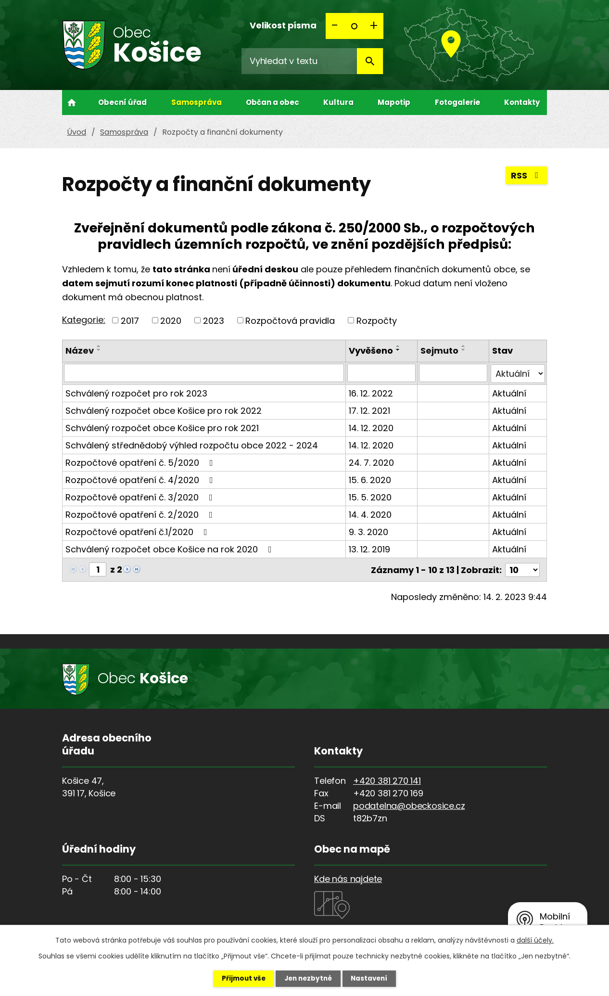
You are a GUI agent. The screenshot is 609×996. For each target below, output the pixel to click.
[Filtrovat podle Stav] (518, 373)
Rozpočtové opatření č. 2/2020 (140, 514)
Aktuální (510, 392)
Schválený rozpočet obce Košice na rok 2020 (170, 548)
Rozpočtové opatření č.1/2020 (138, 531)
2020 (170, 320)
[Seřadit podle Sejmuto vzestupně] (464, 346)
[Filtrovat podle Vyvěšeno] (382, 373)
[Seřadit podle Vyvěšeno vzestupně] (398, 346)
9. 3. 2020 (369, 531)
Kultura (338, 102)
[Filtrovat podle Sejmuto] (453, 373)
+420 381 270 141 (387, 779)
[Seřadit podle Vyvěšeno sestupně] (398, 350)
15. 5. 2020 (370, 496)
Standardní (354, 26)
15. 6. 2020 (370, 479)
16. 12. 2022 (371, 392)
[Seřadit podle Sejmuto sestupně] (464, 350)
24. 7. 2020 (371, 462)
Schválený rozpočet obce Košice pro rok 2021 (162, 427)
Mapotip (394, 102)
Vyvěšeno (371, 351)
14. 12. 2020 (371, 427)
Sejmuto (440, 351)
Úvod (71, 102)
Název (79, 351)
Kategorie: (83, 320)
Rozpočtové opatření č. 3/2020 (140, 496)
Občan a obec (272, 102)
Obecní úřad (122, 102)
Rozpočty (376, 320)
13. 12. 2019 (370, 548)
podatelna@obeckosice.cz (409, 804)
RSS (526, 177)
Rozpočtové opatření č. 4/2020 (141, 479)
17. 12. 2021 (370, 410)
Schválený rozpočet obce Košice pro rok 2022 (163, 410)
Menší (335, 26)
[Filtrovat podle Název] (204, 373)
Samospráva (196, 102)
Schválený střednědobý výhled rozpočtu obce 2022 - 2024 (191, 444)
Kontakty (522, 102)
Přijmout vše (238, 978)
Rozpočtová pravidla (290, 320)
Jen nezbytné (308, 978)
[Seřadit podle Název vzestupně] (99, 346)
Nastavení (374, 978)
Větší (373, 26)
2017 (130, 320)
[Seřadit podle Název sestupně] (99, 350)
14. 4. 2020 (370, 514)
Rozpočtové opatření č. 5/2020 (141, 462)
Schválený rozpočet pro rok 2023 (136, 392)
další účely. (535, 940)
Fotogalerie (457, 102)
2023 (213, 320)
